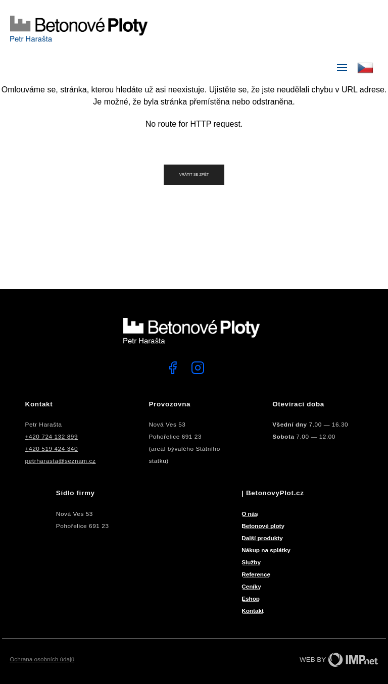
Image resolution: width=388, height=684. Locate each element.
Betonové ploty (262, 525)
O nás (249, 513)
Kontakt (252, 610)
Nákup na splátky (265, 550)
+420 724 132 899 (51, 436)
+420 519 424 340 (51, 448)
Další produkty (262, 538)
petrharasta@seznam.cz (60, 460)
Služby (251, 562)
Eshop (250, 598)
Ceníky (251, 586)
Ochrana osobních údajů (42, 659)
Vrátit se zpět (194, 174)
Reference (255, 574)
